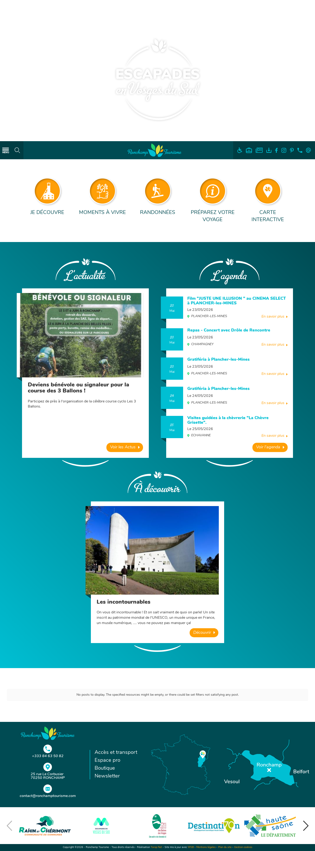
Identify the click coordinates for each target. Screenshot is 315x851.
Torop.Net (156, 847)
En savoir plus (272, 317)
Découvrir (202, 633)
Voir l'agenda (268, 447)
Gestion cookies (243, 847)
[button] (306, 826)
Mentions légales (206, 847)
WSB (191, 847)
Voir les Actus (123, 447)
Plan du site (225, 847)
